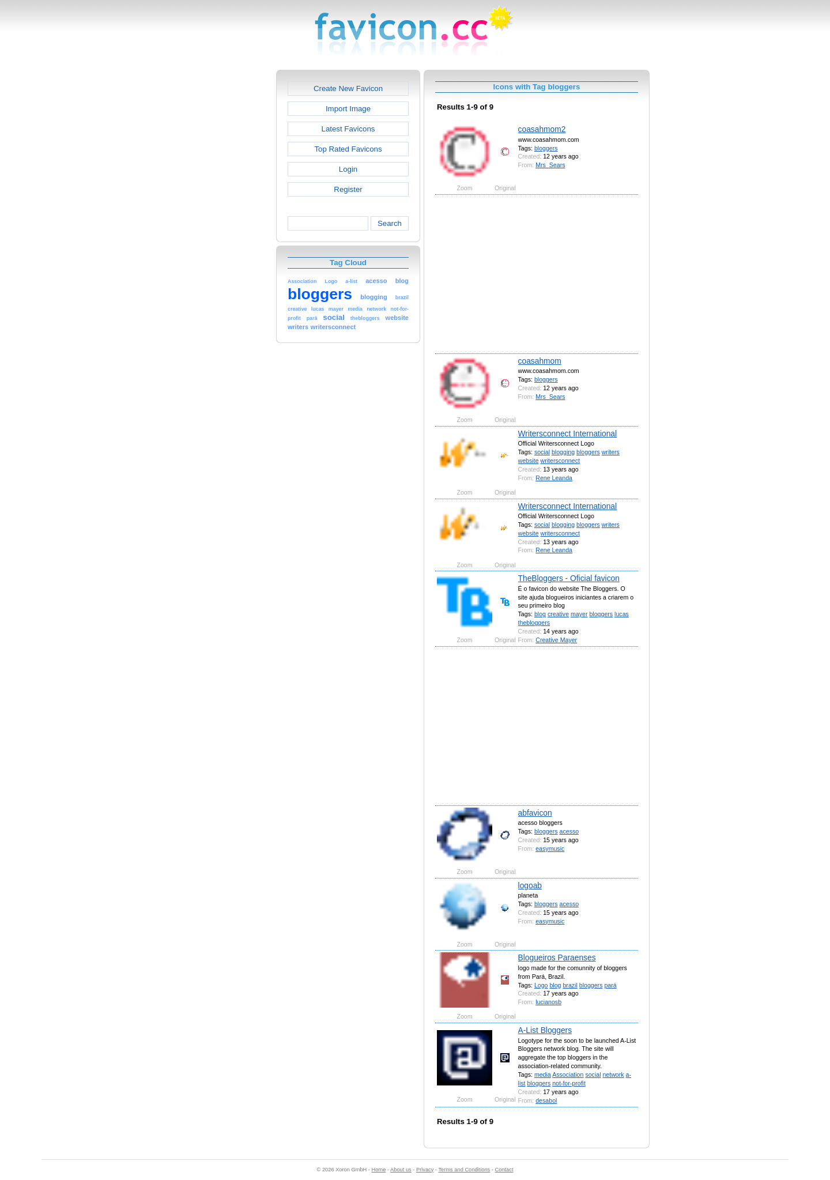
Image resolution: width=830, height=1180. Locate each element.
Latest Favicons (348, 129)
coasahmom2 (542, 129)
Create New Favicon (348, 88)
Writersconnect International (567, 433)
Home (379, 1170)
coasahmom (539, 360)
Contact (504, 1170)
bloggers (546, 148)
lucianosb (548, 1001)
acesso (569, 831)
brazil (570, 985)
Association (567, 1074)
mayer (579, 613)
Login (348, 169)
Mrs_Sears (550, 164)
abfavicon (535, 812)
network (613, 1074)
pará (610, 985)
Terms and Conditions (464, 1170)
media (542, 1074)
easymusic (549, 848)
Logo (541, 985)
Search (390, 223)
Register (348, 189)
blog (540, 613)
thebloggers (534, 622)
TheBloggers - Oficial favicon (569, 578)
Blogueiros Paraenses (557, 957)
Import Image (348, 108)
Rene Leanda (553, 477)
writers (611, 451)
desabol (546, 1100)
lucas (621, 613)
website (528, 460)
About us (401, 1170)
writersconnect (560, 460)
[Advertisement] (226, 243)
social (542, 451)
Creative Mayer (556, 639)
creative (558, 613)
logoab (530, 885)
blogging (563, 451)
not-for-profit (569, 1083)
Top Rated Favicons (348, 149)
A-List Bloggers (545, 1030)
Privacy (424, 1170)
